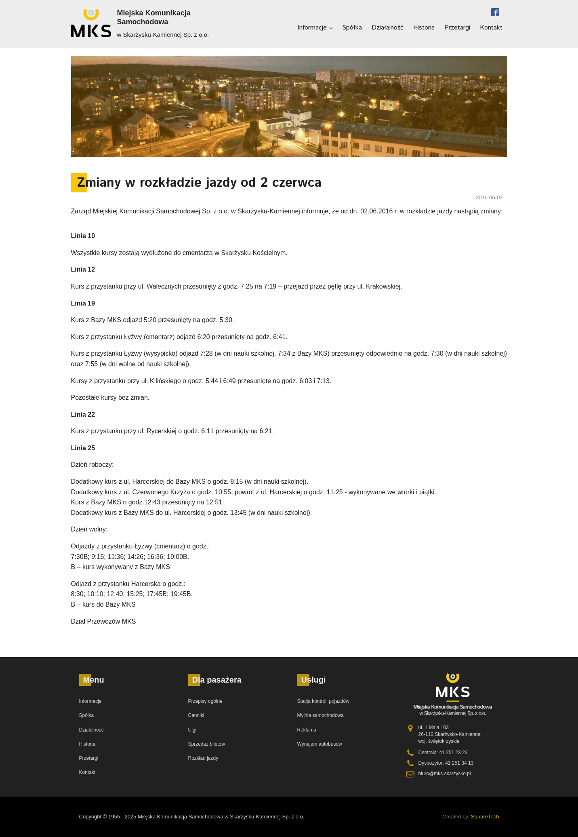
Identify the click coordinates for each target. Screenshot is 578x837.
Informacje (312, 27)
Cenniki (196, 715)
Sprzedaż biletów (206, 744)
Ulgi (192, 730)
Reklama (306, 730)
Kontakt (491, 27)
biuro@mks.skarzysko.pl (444, 773)
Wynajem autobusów (319, 744)
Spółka (352, 27)
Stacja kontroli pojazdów (323, 701)
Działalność (388, 27)
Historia (424, 27)
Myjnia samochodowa (320, 715)
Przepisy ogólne (205, 701)
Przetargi (457, 27)
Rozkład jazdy (203, 758)
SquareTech (485, 817)
